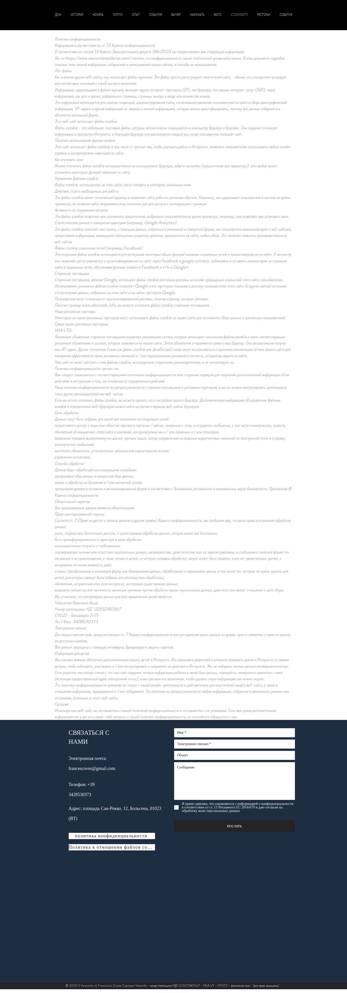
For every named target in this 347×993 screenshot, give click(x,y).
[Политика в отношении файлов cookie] (112, 847)
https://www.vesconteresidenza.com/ (98, 58)
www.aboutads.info (98, 305)
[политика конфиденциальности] (112, 836)
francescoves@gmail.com (92, 768)
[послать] (234, 826)
